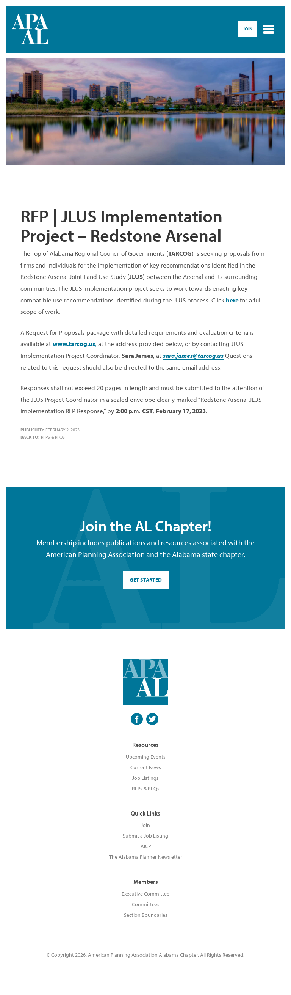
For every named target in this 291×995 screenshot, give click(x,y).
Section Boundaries (145, 915)
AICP (146, 846)
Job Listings (145, 778)
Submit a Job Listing (145, 835)
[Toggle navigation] (268, 29)
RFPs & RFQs (53, 437)
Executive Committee (145, 893)
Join (145, 825)
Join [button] (247, 28)
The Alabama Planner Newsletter (145, 856)
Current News (145, 767)
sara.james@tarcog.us (193, 355)
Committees (146, 904)
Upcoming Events (146, 756)
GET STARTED (146, 579)
